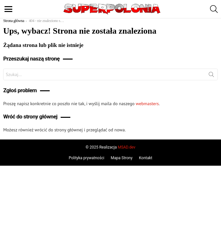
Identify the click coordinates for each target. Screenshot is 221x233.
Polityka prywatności (86, 158)
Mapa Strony (121, 158)
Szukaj (211, 76)
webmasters (147, 103)
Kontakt (145, 158)
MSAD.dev (127, 147)
